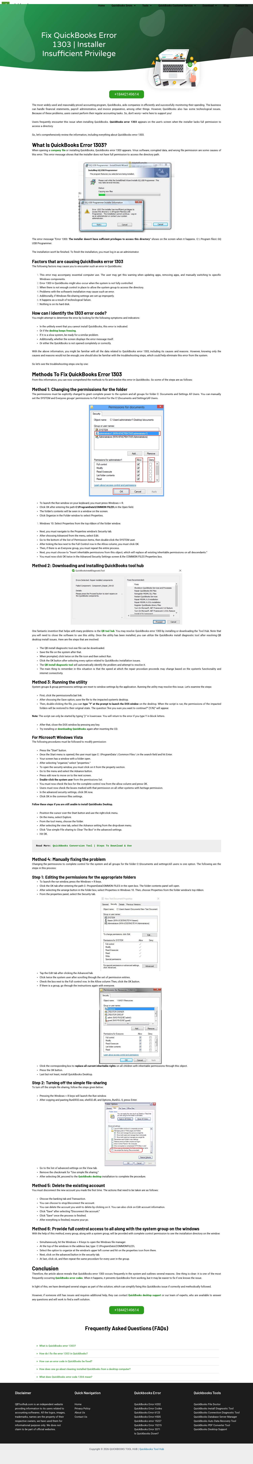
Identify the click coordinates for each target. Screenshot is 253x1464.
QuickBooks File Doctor (207, 1404)
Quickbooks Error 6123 (147, 1412)
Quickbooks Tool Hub (151, 1449)
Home (101, 5)
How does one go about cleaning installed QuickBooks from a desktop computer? (84, 1369)
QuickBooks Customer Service (177, 6)
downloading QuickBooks (72, 728)
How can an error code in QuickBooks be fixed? (65, 1361)
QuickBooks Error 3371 (147, 1429)
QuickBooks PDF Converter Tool (212, 1425)
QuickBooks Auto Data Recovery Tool (215, 1421)
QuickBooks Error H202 (147, 1404)
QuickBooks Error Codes (148, 1408)
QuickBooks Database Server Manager (215, 1416)
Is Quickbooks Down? (146, 1433)
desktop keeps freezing (62, 330)
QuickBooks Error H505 (147, 1416)
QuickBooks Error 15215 (148, 1425)
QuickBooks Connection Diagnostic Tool (217, 1412)
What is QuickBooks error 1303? (57, 1345)
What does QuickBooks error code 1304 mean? (65, 1376)
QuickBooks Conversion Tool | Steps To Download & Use (92, 845)
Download (210, 6)
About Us (80, 1412)
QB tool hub (107, 631)
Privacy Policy (82, 1408)
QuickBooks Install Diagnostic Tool (214, 1408)
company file (58, 150)
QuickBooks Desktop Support (210, 1429)
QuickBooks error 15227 (147, 1421)
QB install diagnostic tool (59, 664)
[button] (126, 1346)
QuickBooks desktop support (144, 1295)
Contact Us (241, 5)
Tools (147, 6)
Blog (226, 5)
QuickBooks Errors (124, 6)
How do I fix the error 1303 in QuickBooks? (63, 1353)
